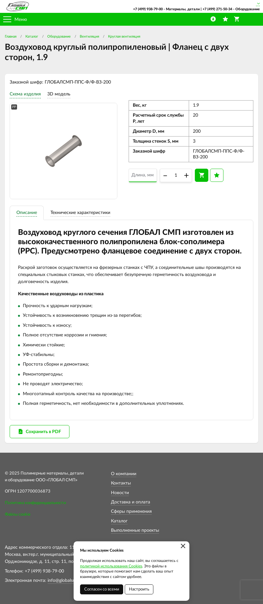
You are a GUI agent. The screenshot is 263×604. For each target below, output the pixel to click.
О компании (123, 474)
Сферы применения (131, 511)
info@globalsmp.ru (66, 580)
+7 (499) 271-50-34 (217, 9)
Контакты (121, 483)
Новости (120, 493)
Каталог (31, 36)
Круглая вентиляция (124, 36)
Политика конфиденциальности (35, 503)
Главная (10, 36)
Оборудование (59, 36)
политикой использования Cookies (111, 566)
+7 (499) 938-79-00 (148, 9)
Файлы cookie (18, 514)
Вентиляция (89, 36)
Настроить (139, 589)
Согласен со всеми (101, 589)
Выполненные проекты (135, 530)
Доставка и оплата (130, 502)
